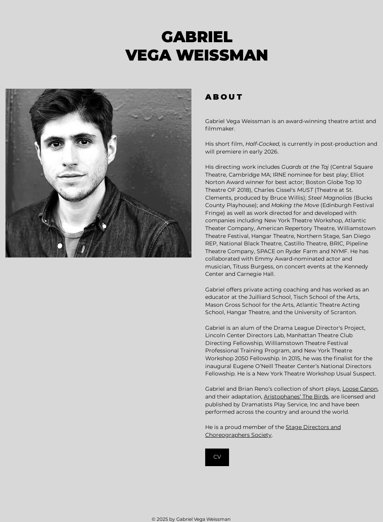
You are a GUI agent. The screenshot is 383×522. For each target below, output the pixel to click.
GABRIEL (197, 36)
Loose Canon (360, 388)
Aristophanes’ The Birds (296, 396)
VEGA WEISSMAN (196, 55)
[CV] (217, 457)
